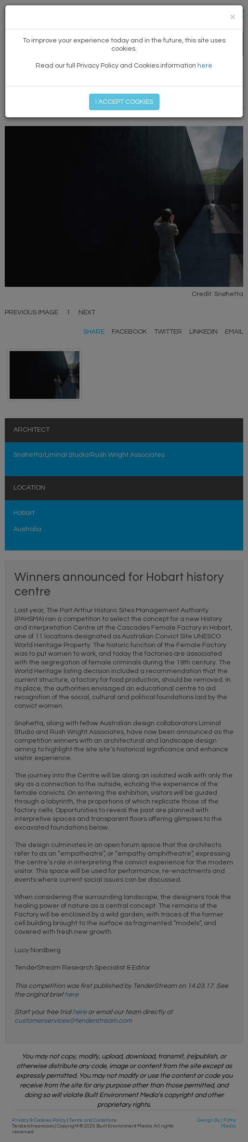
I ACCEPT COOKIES (124, 102)
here (204, 65)
